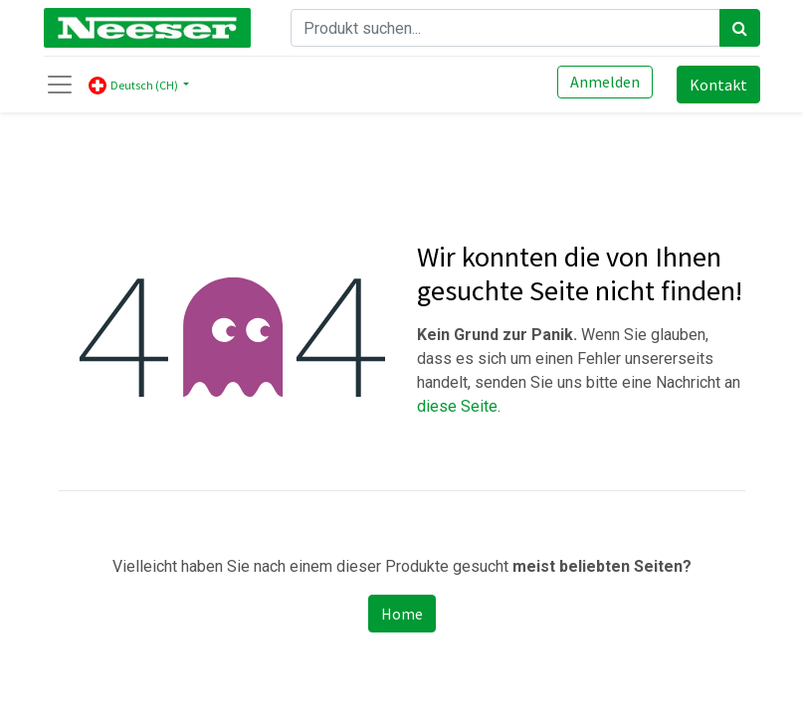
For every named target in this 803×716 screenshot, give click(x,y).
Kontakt (718, 84)
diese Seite (457, 406)
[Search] (739, 28)
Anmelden (605, 81)
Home (402, 614)
